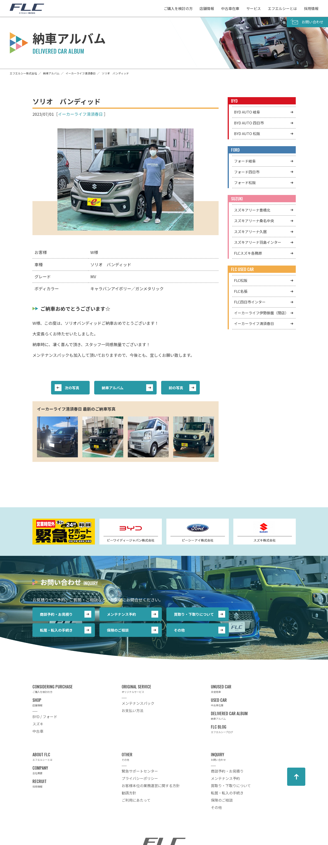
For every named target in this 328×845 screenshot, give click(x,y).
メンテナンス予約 (121, 614)
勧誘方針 (129, 793)
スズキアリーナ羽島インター (257, 242)
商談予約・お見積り (56, 614)
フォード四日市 (246, 172)
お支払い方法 (132, 710)
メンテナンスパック (138, 703)
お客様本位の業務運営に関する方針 (151, 785)
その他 (179, 630)
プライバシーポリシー (140, 778)
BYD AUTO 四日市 (249, 123)
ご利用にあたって (136, 800)
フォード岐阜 (245, 161)
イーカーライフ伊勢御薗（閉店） (261, 312)
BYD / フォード (44, 716)
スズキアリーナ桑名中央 (254, 220)
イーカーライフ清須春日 (80, 114)
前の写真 (176, 387)
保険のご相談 (118, 630)
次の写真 (72, 387)
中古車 (37, 731)
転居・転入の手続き (56, 630)
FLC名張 (240, 291)
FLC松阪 (240, 280)
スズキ (37, 724)
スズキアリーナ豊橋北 (252, 210)
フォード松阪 (245, 182)
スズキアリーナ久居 (250, 231)
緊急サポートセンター (140, 771)
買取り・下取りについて (194, 614)
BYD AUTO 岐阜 (247, 112)
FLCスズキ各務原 (248, 253)
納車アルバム (112, 387)
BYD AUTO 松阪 (247, 133)
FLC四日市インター (250, 302)
